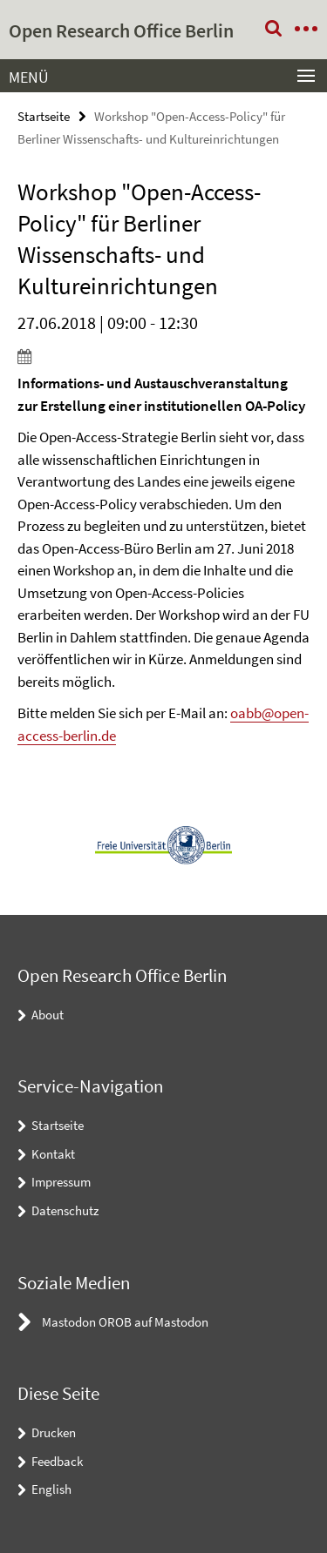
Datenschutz (65, 1210)
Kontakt (53, 1154)
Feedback (57, 1461)
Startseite (43, 116)
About (47, 1014)
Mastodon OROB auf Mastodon (125, 1322)
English (51, 1489)
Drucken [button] (53, 1432)
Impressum (61, 1181)
